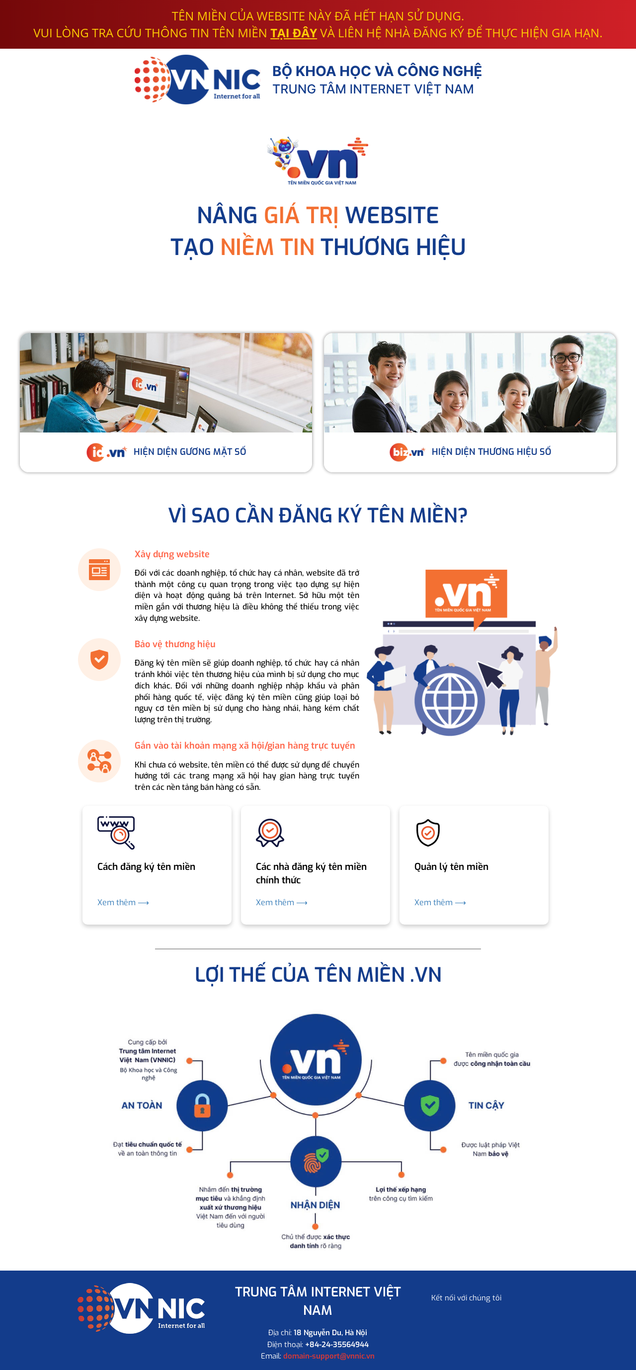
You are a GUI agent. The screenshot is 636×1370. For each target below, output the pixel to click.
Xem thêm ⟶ (123, 902)
